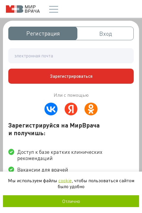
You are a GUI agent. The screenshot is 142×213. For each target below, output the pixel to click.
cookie (65, 180)
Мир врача (23, 9)
